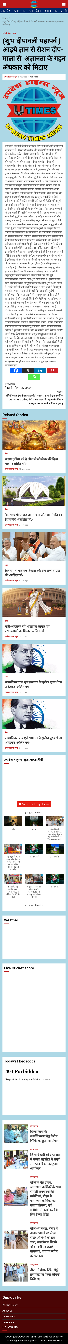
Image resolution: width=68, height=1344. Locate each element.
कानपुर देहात (35, 10)
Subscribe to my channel (34, 804)
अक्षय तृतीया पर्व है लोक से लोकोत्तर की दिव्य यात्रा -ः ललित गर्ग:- (34, 435)
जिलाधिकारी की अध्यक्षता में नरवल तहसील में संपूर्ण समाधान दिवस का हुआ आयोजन (16, 1159)
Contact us (8, 1316)
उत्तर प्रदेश (5, 10)
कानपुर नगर (19, 10)
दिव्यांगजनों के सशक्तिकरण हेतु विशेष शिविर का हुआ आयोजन (16, 1133)
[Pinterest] (52, 370)
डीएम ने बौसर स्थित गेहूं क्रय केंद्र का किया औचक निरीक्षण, (16, 1272)
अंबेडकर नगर (50, 10)
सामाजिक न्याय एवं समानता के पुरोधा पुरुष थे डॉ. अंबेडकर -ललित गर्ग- (34, 658)
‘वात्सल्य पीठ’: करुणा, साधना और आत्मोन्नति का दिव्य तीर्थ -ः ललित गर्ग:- (34, 491)
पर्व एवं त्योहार (7, 33)
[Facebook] (16, 370)
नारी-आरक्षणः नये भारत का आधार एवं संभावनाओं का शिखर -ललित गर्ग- (34, 602)
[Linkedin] (40, 370)
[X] (28, 370)
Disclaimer (8, 1322)
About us (7, 1310)
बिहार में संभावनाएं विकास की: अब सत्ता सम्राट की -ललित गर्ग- (34, 546)
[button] (38, 812)
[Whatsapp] (34, 377)
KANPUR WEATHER (34, 938)
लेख (14, 33)
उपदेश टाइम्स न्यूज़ (10, 77)
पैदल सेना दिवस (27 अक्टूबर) (34, 385)
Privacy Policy (9, 1304)
